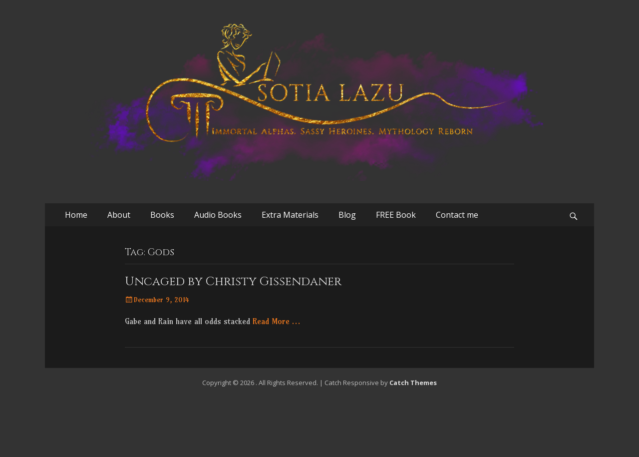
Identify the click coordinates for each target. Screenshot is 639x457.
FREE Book (396, 214)
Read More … (276, 321)
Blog (347, 214)
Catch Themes (413, 382)
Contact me (457, 214)
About (118, 214)
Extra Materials (290, 214)
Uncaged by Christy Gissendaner (233, 282)
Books (162, 214)
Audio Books (218, 214)
